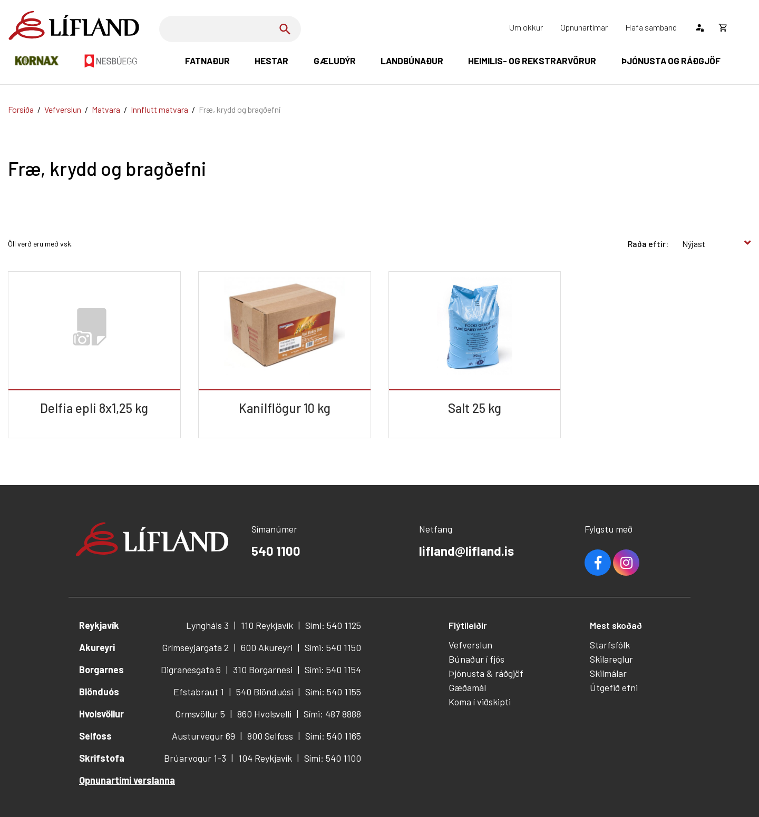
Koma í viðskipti (480, 701)
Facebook (598, 562)
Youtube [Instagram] (626, 562)
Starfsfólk (610, 645)
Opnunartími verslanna (127, 780)
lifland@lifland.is (466, 550)
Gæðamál (467, 687)
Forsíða (21, 109)
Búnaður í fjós (476, 659)
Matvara (106, 109)
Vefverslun (62, 109)
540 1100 (275, 550)
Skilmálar (608, 673)
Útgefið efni (614, 687)
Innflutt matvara (159, 109)
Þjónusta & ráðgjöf (486, 673)
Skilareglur (611, 659)
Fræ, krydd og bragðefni (240, 109)
